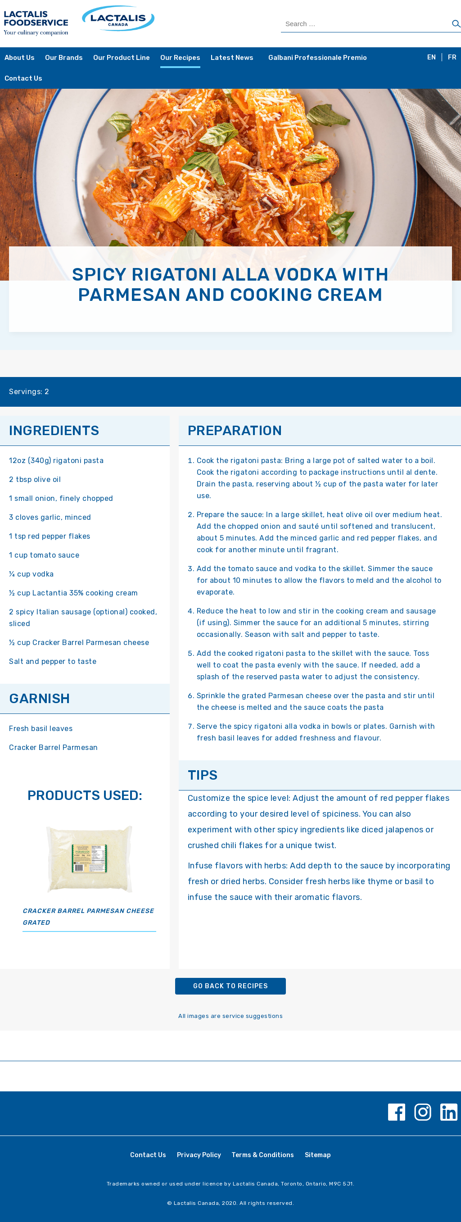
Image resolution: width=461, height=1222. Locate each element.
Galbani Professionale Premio (317, 58)
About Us (20, 58)
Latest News (232, 58)
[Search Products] (371, 23)
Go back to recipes (230, 986)
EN (431, 57)
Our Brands (64, 58)
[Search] (456, 24)
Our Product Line (121, 58)
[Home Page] (116, 24)
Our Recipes (180, 58)
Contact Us (23, 78)
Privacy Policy (199, 1155)
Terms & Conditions (262, 1155)
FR (452, 57)
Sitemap (318, 1155)
